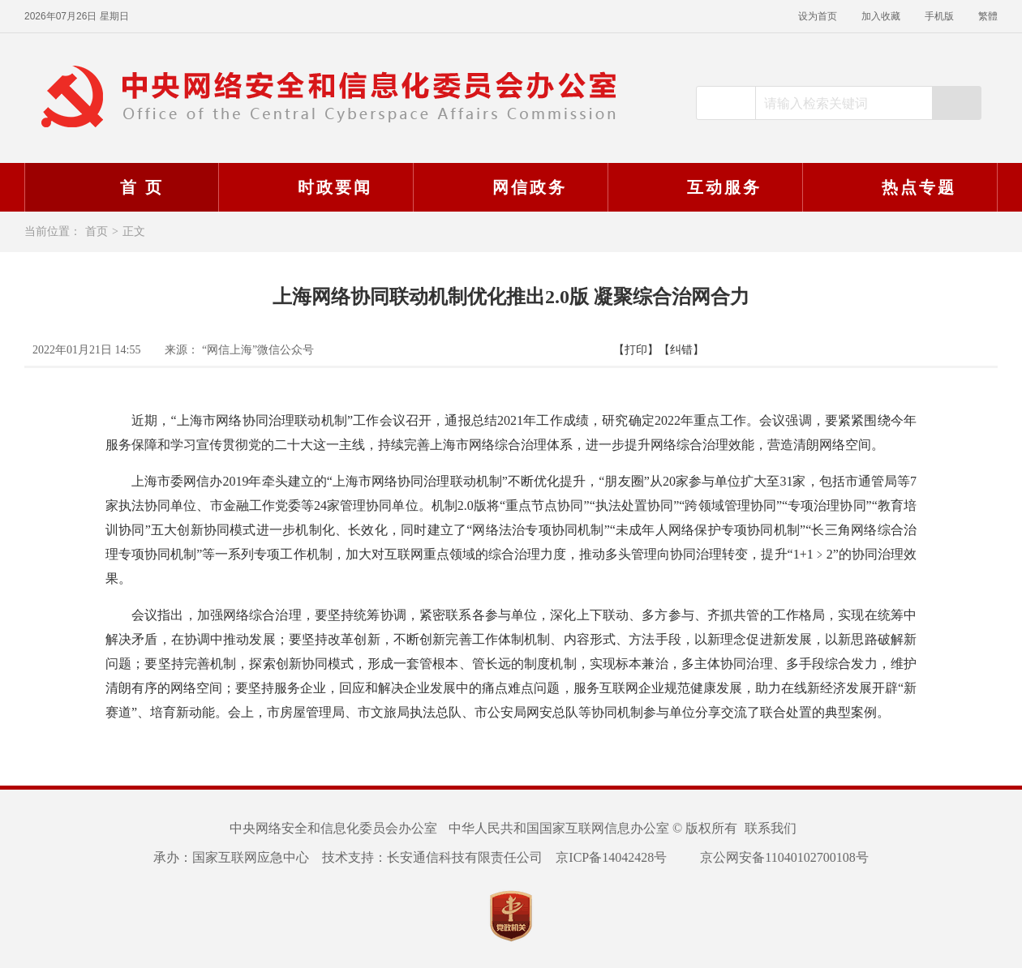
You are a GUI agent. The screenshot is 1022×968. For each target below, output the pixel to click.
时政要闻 (314, 187)
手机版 (939, 16)
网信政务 (508, 187)
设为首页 (817, 16)
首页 (96, 231)
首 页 (121, 187)
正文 (133, 231)
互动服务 (703, 187)
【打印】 (636, 350)
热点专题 (898, 187)
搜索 (956, 103)
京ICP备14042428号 (611, 857)
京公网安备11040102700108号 (774, 857)
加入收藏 (880, 16)
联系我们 (771, 828)
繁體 (988, 16)
